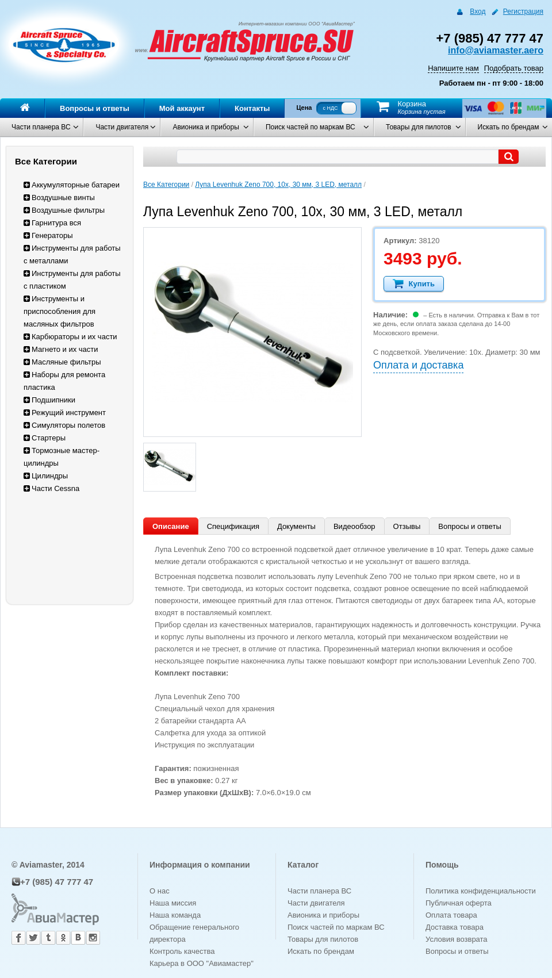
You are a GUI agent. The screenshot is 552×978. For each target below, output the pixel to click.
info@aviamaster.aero (495, 50)
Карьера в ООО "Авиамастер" (202, 963)
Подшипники (49, 400)
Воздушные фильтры (64, 210)
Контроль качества (182, 951)
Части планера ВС (41, 127)
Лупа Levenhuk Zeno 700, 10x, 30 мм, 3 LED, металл (278, 185)
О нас (160, 891)
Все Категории (166, 185)
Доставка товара (454, 927)
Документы (296, 526)
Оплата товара (451, 915)
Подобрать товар (513, 68)
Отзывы (407, 526)
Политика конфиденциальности (480, 891)
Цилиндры (46, 475)
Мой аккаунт (182, 108)
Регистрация (523, 11)
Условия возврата (456, 939)
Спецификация (233, 526)
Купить (414, 284)
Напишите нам (453, 68)
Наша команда (175, 915)
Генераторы (48, 235)
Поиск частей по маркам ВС (310, 127)
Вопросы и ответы (94, 108)
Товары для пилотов (418, 127)
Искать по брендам (508, 127)
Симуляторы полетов (64, 425)
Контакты (252, 108)
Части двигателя (121, 127)
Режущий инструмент (65, 412)
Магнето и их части (61, 349)
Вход (477, 11)
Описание (170, 526)
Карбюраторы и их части (70, 336)
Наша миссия (173, 903)
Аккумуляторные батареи (72, 185)
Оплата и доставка (418, 365)
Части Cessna (51, 488)
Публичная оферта (458, 903)
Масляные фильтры (62, 362)
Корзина (411, 103)
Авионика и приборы (205, 127)
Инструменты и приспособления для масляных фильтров (59, 311)
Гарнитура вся (52, 222)
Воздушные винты (59, 197)
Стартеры (45, 438)
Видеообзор (354, 526)
